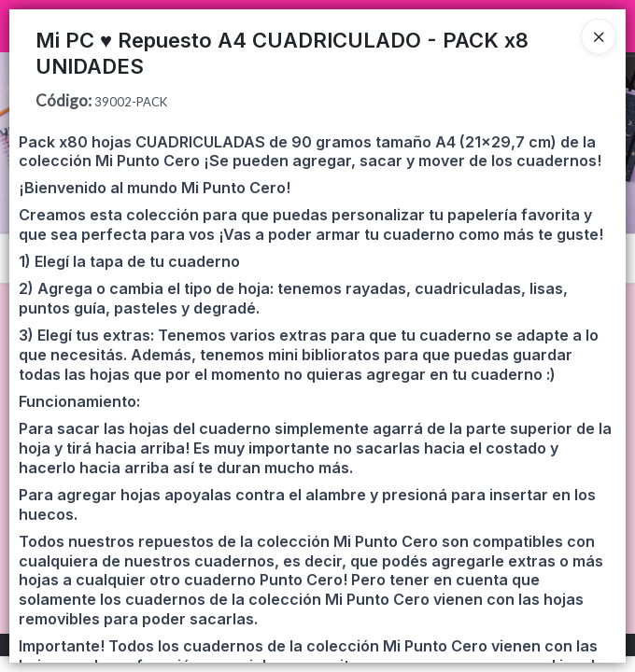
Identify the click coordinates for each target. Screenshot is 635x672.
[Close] (598, 36)
